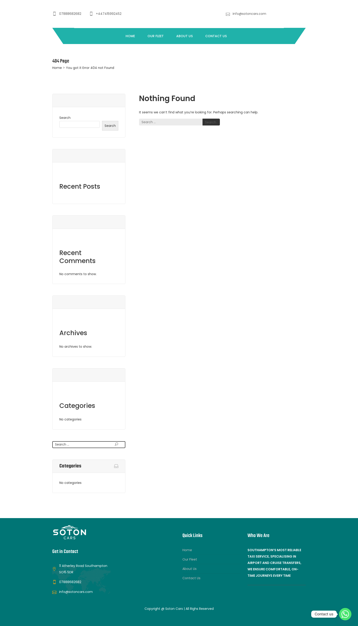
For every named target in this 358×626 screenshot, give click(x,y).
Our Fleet (155, 36)
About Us (184, 36)
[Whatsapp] (345, 614)
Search (65, 117)
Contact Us (216, 36)
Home (130, 36)
